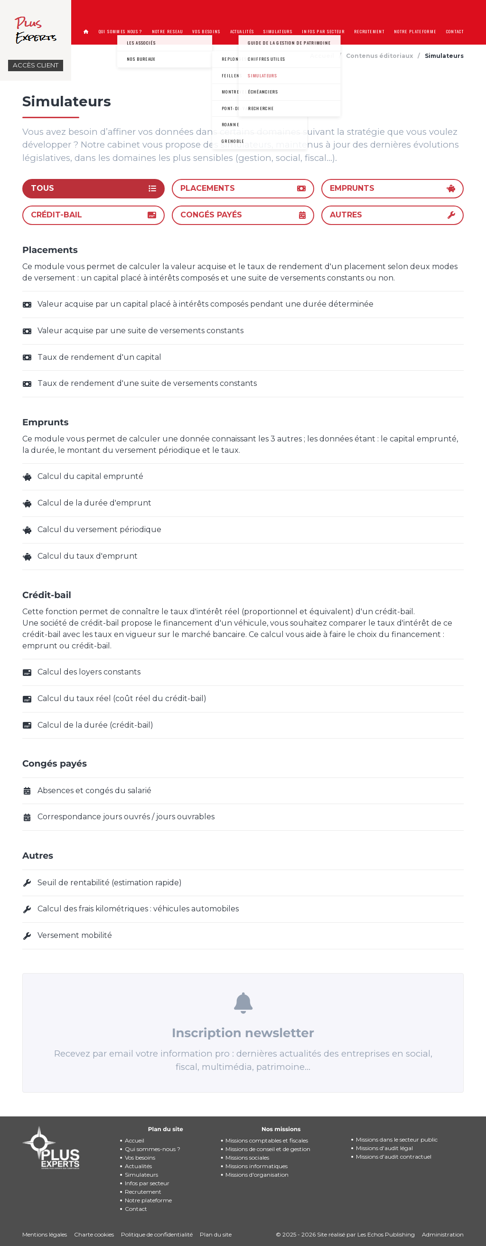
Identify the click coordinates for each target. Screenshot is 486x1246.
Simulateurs (141, 1174)
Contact (136, 1208)
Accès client (35, 65)
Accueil (134, 1140)
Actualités (138, 1166)
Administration (443, 1234)
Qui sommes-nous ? (152, 1148)
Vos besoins (140, 1157)
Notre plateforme (148, 1200)
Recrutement (143, 1191)
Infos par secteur (147, 1183)
